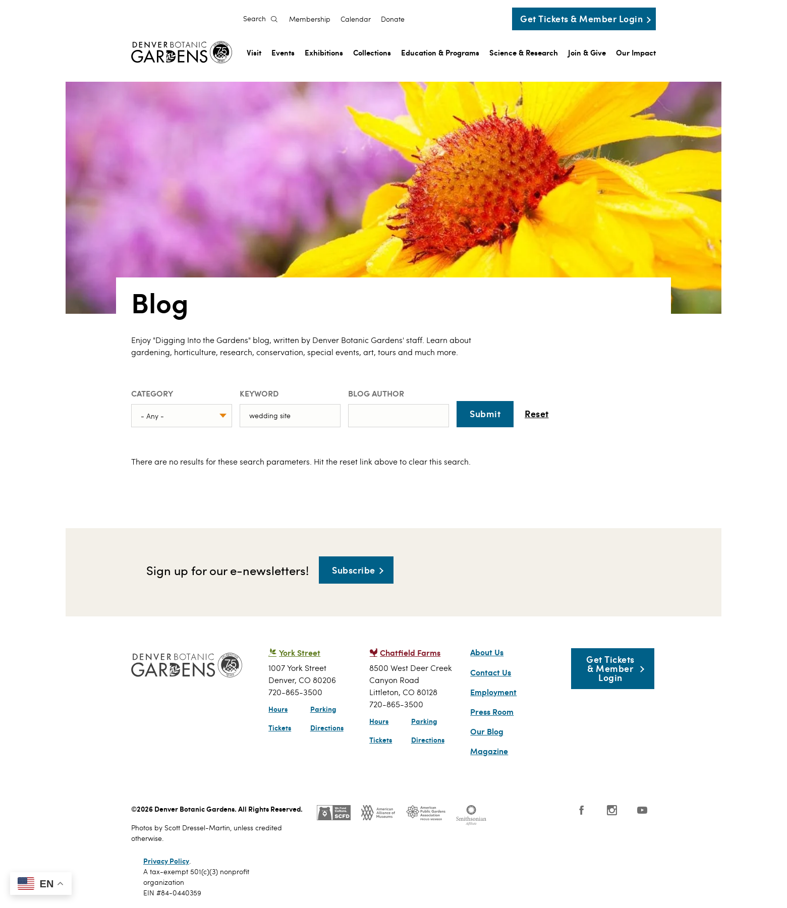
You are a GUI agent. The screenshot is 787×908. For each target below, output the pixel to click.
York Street (299, 652)
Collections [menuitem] (372, 52)
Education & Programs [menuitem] (440, 52)
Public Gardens (425, 812)
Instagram (612, 810)
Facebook (582, 810)
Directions (327, 727)
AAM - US (378, 812)
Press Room (492, 712)
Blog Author (376, 393)
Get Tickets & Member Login (581, 18)
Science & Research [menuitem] (523, 52)
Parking (323, 708)
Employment (493, 692)
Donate (393, 19)
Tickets (279, 727)
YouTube (642, 810)
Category (152, 393)
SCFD (334, 812)
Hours (278, 708)
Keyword (259, 393)
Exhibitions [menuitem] (324, 52)
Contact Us (490, 672)
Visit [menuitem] (254, 52)
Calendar (356, 19)
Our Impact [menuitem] (636, 52)
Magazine (489, 751)
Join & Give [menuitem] (587, 52)
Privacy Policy (166, 861)
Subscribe (353, 569)
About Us (486, 652)
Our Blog (486, 731)
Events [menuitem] (283, 52)
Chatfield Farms (410, 652)
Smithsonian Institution (471, 815)
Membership (309, 19)
